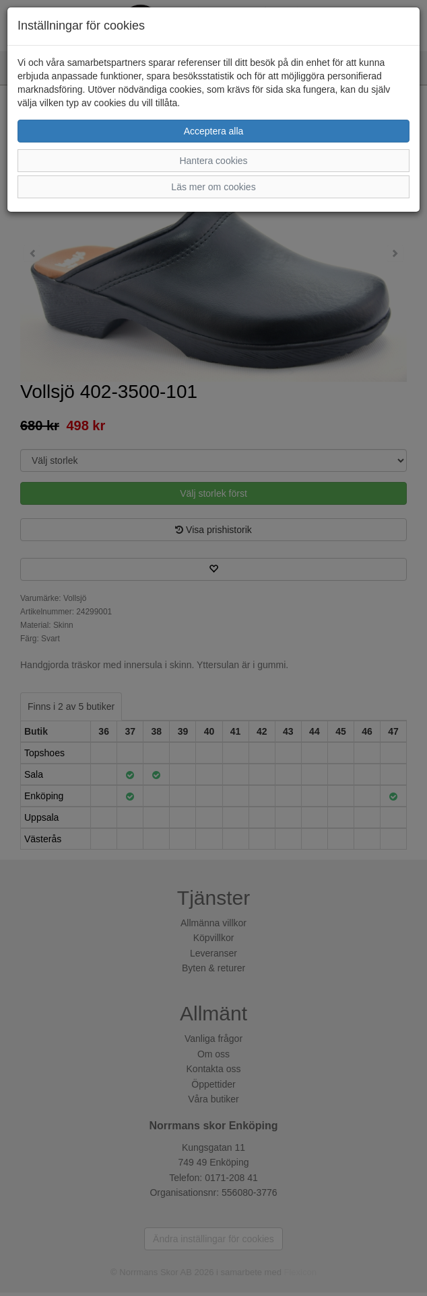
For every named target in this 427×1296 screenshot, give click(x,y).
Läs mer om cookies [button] (213, 186)
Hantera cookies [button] (213, 160)
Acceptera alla (214, 131)
